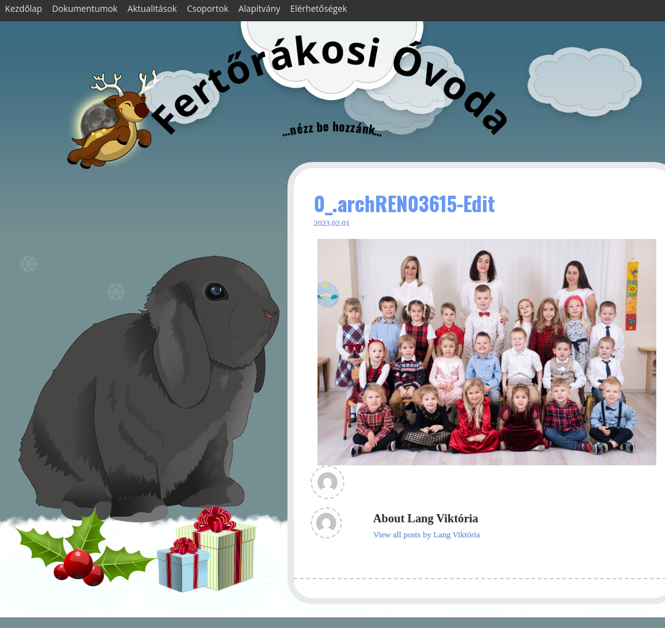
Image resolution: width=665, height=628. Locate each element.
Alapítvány (260, 8)
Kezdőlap (23, 8)
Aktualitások (152, 8)
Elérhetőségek (318, 8)
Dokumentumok (85, 8)
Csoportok (208, 8)
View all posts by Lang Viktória (426, 534)
